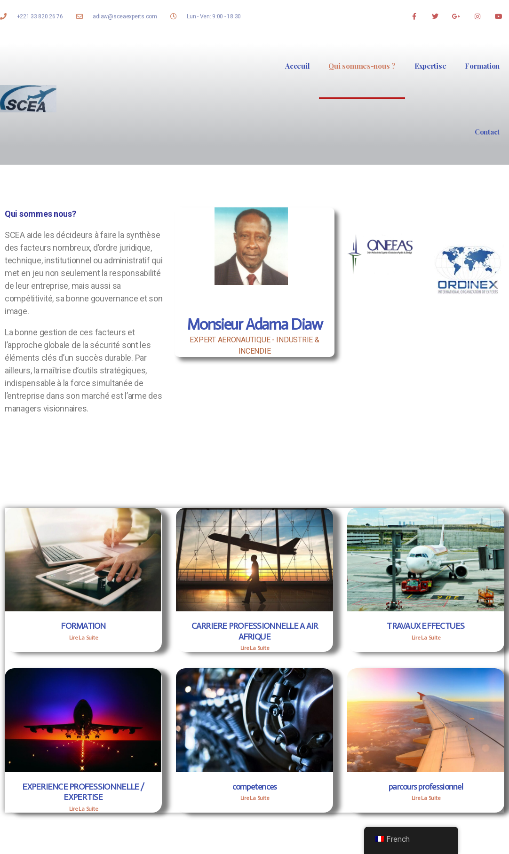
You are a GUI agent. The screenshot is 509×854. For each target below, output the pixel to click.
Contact (487, 131)
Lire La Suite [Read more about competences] (254, 798)
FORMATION (83, 626)
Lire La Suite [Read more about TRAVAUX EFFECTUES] (426, 637)
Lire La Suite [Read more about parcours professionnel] (426, 798)
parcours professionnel (426, 787)
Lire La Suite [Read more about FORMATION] (83, 637)
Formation (482, 66)
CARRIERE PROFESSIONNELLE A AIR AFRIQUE (254, 631)
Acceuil (297, 66)
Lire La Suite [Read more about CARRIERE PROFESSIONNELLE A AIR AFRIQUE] (254, 648)
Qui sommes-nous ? (361, 66)
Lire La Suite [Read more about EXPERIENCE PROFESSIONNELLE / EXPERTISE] (83, 809)
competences (254, 787)
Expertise (430, 66)
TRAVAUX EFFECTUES (425, 626)
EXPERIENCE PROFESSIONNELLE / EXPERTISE (83, 792)
